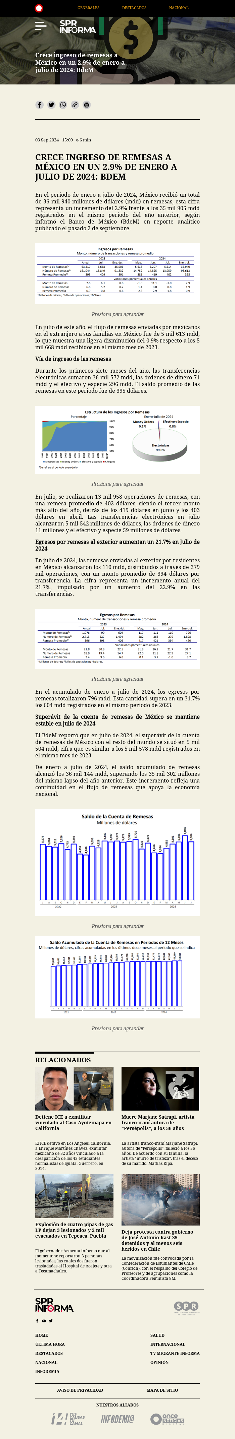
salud (157, 1335)
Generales (100, 7)
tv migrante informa (175, 1353)
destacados (49, 1353)
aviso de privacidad (80, 1390)
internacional (167, 1344)
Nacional (191, 7)
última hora (50, 1344)
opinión (159, 1362)
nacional (46, 1362)
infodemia (47, 1371)
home (41, 1335)
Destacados (146, 7)
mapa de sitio (162, 1390)
